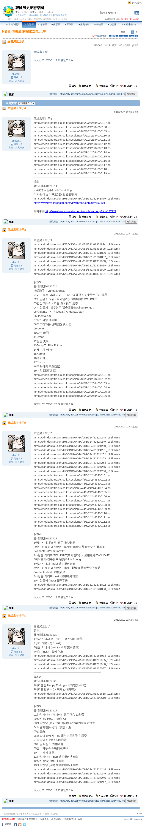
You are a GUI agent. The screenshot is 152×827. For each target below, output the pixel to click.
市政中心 (128, 24)
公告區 (98, 24)
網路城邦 (137, 2)
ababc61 (50, 12)
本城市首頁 (12, 24)
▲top (139, 813)
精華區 (42, 24)
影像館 (68, 24)
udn (4, 19)
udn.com (138, 819)
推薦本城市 (33, 15)
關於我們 (22, 819)
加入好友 (19, 80)
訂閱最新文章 (60, 15)
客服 (80, 819)
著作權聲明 (56, 819)
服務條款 (44, 819)
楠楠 (41, 12)
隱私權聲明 (70, 819)
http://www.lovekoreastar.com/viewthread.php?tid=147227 (80, 211)
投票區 (55, 24)
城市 (10, 19)
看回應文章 (99, 36)
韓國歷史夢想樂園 (29, 8)
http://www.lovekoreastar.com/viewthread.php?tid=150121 (69, 202)
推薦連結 (83, 24)
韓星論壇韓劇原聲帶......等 (29, 31)
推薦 (135, 45)
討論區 (29, 24)
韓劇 (29, 19)
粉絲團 (8, 824)
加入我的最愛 (46, 15)
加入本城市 (20, 15)
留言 (11, 80)
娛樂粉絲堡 (19, 19)
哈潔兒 (25, 12)
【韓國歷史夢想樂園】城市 (45, 19)
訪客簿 (111, 24)
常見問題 (33, 819)
